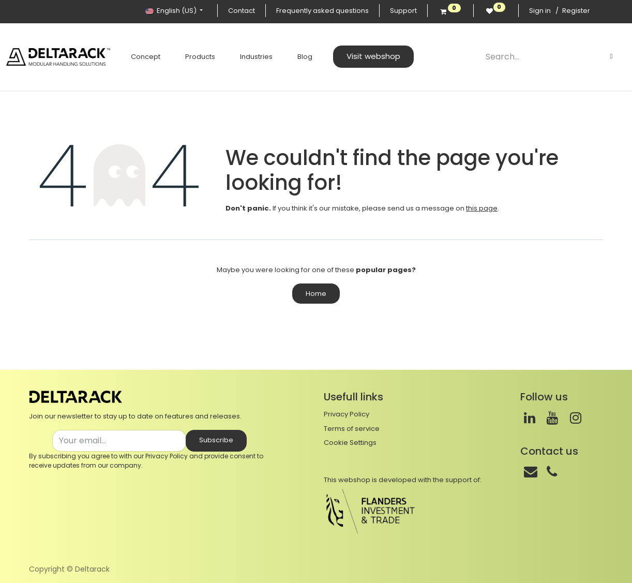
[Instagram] (575, 418)
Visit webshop (367, 56)
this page (482, 208)
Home (316, 293)
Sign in (540, 11)
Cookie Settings (350, 442)
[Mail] (530, 472)
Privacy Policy (166, 456)
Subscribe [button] (216, 440)
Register (576, 11)
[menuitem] (139, 57)
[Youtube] (552, 418)
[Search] (611, 56)
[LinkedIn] (529, 418)
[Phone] (552, 472)
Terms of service (352, 428)
